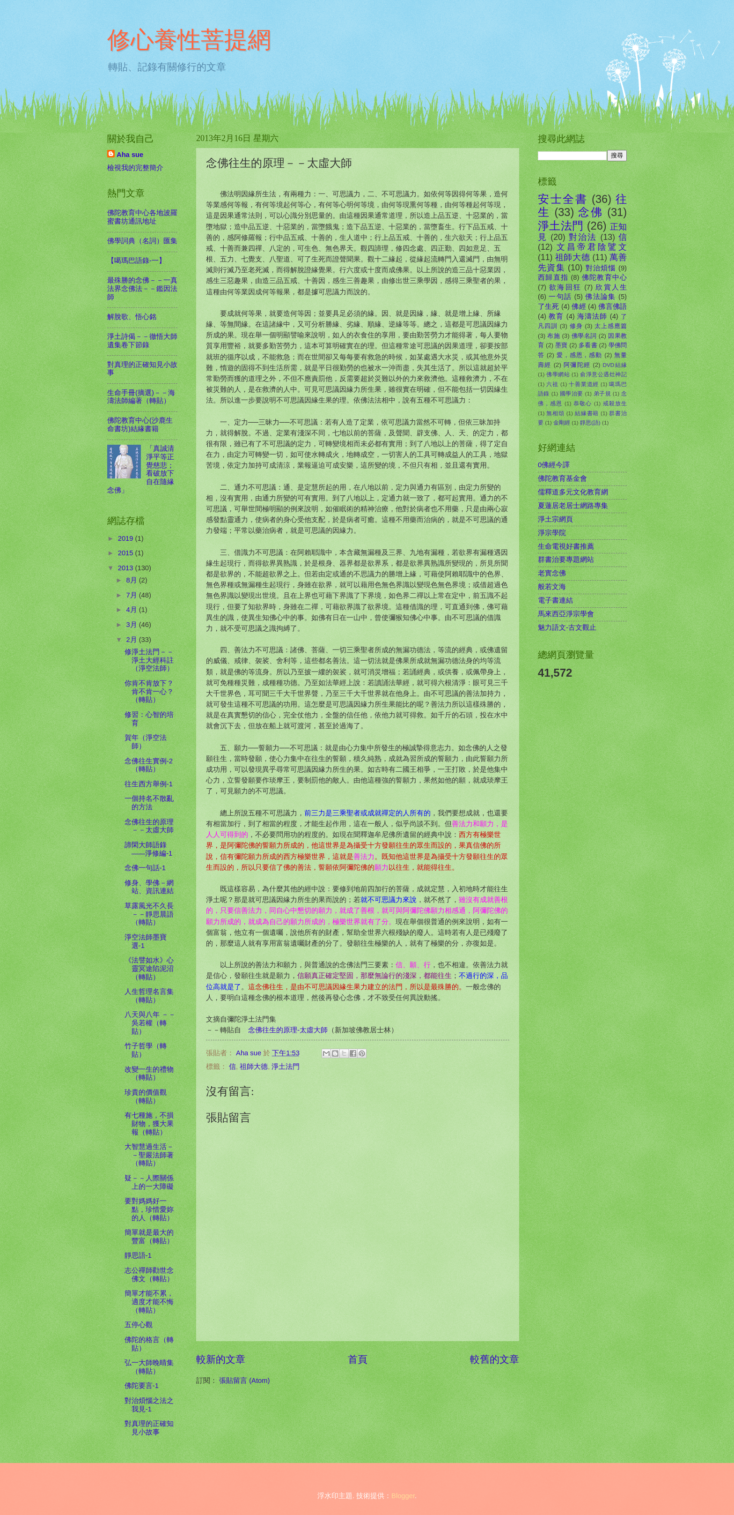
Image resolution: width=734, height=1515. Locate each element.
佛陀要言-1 (142, 1385)
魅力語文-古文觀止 (567, 627)
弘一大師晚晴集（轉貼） (149, 1367)
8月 (132, 580)
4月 (132, 609)
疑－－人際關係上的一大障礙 (149, 1182)
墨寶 (561, 345)
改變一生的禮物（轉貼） (149, 1074)
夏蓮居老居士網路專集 (573, 505)
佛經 (579, 306)
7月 (132, 595)
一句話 (560, 296)
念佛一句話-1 (145, 868)
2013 (126, 568)
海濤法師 (592, 316)
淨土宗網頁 (555, 519)
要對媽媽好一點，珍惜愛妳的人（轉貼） (149, 1209)
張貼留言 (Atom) (244, 1380)
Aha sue (130, 154)
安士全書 (562, 199)
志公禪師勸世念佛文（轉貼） (149, 1275)
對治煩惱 (601, 268)
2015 (126, 553)
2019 (126, 538)
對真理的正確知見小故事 (149, 1428)
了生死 (548, 306)
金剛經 (561, 422)
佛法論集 (600, 296)
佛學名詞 (584, 335)
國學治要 (571, 393)
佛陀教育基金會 (562, 478)
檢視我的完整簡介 (135, 168)
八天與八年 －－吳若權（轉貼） (150, 1023)
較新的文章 (220, 1359)
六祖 (552, 384)
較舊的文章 (494, 1359)
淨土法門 (286, 1066)
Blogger (403, 1496)
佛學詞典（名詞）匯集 (142, 241)
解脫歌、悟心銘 (131, 317)
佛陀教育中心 (604, 277)
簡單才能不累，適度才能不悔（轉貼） (149, 1301)
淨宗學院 (552, 533)
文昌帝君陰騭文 (592, 247)
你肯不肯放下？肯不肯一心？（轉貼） (149, 691)
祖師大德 (254, 1066)
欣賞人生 (611, 287)
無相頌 (555, 413)
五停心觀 (139, 1324)
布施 (553, 335)
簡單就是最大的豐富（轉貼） (149, 1237)
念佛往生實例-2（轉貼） (149, 765)
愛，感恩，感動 (579, 354)
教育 (556, 316)
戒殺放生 (615, 403)
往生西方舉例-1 (149, 784)
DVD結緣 (614, 365)
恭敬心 (582, 403)
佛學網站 (558, 374)
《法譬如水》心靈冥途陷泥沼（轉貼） (149, 968)
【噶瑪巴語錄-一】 (136, 260)
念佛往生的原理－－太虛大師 (149, 826)
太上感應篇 (611, 325)
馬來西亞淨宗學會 (566, 614)
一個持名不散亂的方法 (149, 803)
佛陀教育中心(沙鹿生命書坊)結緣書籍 (140, 425)
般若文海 (552, 586)
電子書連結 (555, 600)
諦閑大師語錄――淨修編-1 (149, 849)
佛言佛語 (612, 306)
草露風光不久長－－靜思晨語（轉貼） (149, 914)
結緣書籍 (587, 413)
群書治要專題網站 (566, 559)
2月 (132, 639)
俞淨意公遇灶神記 (603, 374)
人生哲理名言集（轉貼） (149, 996)
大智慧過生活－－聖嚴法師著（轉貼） (149, 1155)
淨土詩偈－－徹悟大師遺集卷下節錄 (142, 341)
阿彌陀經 (577, 364)
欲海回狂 (565, 287)
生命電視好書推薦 (566, 546)
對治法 (583, 237)
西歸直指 (553, 277)
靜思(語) (590, 422)
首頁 (357, 1359)
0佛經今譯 (554, 465)
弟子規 (602, 393)
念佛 (590, 212)
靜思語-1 (138, 1255)
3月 (132, 624)
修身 (576, 325)
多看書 (588, 345)
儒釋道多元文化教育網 (573, 492)
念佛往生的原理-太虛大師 (288, 1030)
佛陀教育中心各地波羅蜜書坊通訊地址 (142, 217)
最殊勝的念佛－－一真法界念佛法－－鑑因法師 (142, 288)
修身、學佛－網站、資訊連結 (149, 887)
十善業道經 (584, 384)
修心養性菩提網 (189, 40)
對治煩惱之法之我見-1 (149, 1405)
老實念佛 (552, 573)
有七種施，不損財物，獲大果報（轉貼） (149, 1123)
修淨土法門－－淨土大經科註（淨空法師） (149, 660)
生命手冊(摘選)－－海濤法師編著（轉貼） (141, 397)
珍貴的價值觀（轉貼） (146, 1097)
